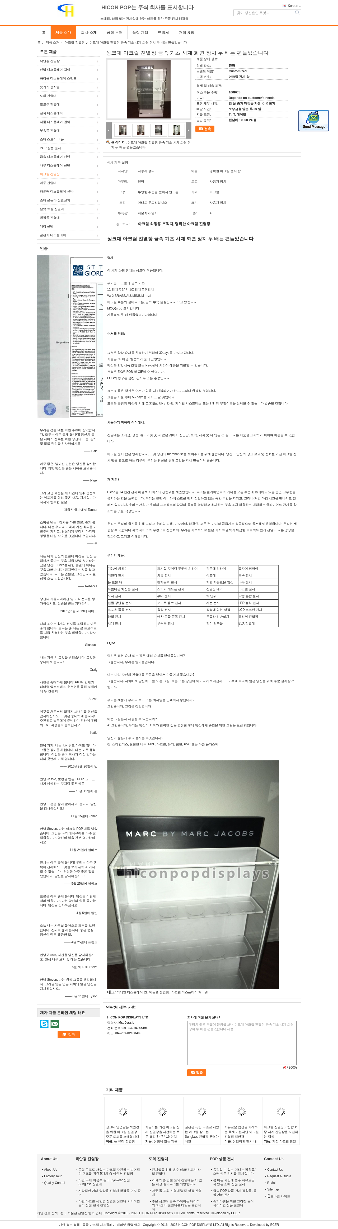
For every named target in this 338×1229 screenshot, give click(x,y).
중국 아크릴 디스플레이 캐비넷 (104, 1225)
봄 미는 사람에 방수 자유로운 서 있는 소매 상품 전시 (234, 1182)
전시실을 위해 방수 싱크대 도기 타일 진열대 (176, 1171)
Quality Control (54, 1183)
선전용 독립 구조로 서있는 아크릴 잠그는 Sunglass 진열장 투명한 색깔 (202, 1134)
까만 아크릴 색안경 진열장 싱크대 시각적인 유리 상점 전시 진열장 (109, 1203)
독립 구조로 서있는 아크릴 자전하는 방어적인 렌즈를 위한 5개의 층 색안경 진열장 (109, 1171)
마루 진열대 (48, 183)
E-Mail (271, 1183)
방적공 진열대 (50, 218)
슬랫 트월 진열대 (52, 209)
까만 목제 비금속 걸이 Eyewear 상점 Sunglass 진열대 (104, 1182)
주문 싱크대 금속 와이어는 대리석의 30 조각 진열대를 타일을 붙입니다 (176, 1205)
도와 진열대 (48, 96)
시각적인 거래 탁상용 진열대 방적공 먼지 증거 (109, 1193)
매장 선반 (46, 226)
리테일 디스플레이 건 (132, 992)
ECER (235, 1213)
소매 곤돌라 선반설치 (55, 200)
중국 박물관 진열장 (73, 1213)
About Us (50, 1169)
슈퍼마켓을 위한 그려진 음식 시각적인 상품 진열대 (233, 1203)
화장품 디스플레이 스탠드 (58, 78)
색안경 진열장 (50, 61)
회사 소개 (89, 32)
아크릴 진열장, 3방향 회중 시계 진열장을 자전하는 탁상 (281, 1132)
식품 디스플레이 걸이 (55, 122)
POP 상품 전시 (50, 148)
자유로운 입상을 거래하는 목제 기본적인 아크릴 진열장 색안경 (241, 1132)
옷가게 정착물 (50, 87)
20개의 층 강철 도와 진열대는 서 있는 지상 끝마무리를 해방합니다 (177, 1182)
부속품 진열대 (50, 130)
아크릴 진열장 (74, 42)
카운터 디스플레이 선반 (56, 191)
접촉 (207, 129)
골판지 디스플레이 (53, 235)
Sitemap (273, 1189)
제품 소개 (63, 32)
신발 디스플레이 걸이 (55, 70)
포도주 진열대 (50, 104)
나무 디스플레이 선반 (55, 165)
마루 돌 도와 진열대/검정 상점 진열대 (176, 1193)
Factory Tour (53, 1176)
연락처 (163, 32)
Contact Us (275, 1169)
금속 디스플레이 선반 (55, 157)
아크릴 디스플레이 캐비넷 (189, 992)
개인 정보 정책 (47, 1213)
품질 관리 (140, 32)
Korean (293, 6)
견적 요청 (187, 32)
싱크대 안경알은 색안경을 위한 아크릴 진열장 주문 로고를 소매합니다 (122, 1132)
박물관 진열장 (159, 992)
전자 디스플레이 (51, 113)
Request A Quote (279, 1176)
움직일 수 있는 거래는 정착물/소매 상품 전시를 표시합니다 (234, 1171)
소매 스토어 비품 (52, 139)
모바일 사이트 (278, 1196)
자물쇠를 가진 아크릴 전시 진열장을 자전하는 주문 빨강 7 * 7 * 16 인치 (162, 1132)
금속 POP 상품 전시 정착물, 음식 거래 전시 (235, 1193)
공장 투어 (115, 32)
